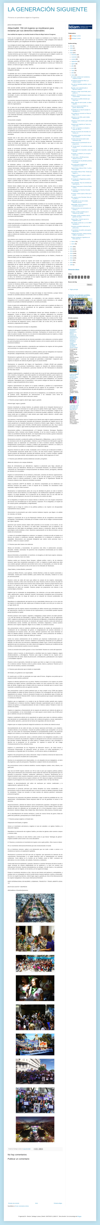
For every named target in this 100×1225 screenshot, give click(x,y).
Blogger (79, 1216)
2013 (71, 255)
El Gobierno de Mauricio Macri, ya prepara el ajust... (80, 81)
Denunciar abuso (73, 269)
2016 (71, 249)
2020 (71, 48)
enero (73, 244)
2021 (71, 46)
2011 (71, 260)
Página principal (74, 289)
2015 (71, 251)
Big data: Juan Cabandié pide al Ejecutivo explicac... (79, 88)
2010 (71, 262)
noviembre (74, 57)
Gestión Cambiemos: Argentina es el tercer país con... (80, 238)
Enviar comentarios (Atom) (22, 1206)
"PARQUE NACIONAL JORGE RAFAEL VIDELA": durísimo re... (81, 234)
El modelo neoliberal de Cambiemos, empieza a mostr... (80, 77)
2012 (71, 258)
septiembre (74, 61)
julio (72, 66)
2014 (71, 253)
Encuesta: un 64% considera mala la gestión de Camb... (80, 216)
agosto (73, 63)
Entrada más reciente (13, 1203)
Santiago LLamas (76, 36)
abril (72, 72)
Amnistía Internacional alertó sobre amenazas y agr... (80, 139)
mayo (73, 70)
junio (72, 68)
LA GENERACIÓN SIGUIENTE (48, 9)
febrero (73, 241)
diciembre (74, 54)
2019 (71, 50)
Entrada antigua (58, 1203)
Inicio (36, 1203)
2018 (71, 52)
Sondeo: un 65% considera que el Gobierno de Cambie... (79, 212)
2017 (71, 246)
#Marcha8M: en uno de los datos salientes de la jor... (79, 201)
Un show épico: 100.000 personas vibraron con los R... (80, 157)
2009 (71, 264)
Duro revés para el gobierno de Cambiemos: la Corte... (79, 165)
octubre (73, 59)
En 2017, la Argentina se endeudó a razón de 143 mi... (80, 128)
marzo (73, 75)
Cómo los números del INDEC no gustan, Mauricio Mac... (79, 106)
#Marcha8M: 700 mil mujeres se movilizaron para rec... (79, 205)
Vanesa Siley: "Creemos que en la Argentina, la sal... (80, 220)
